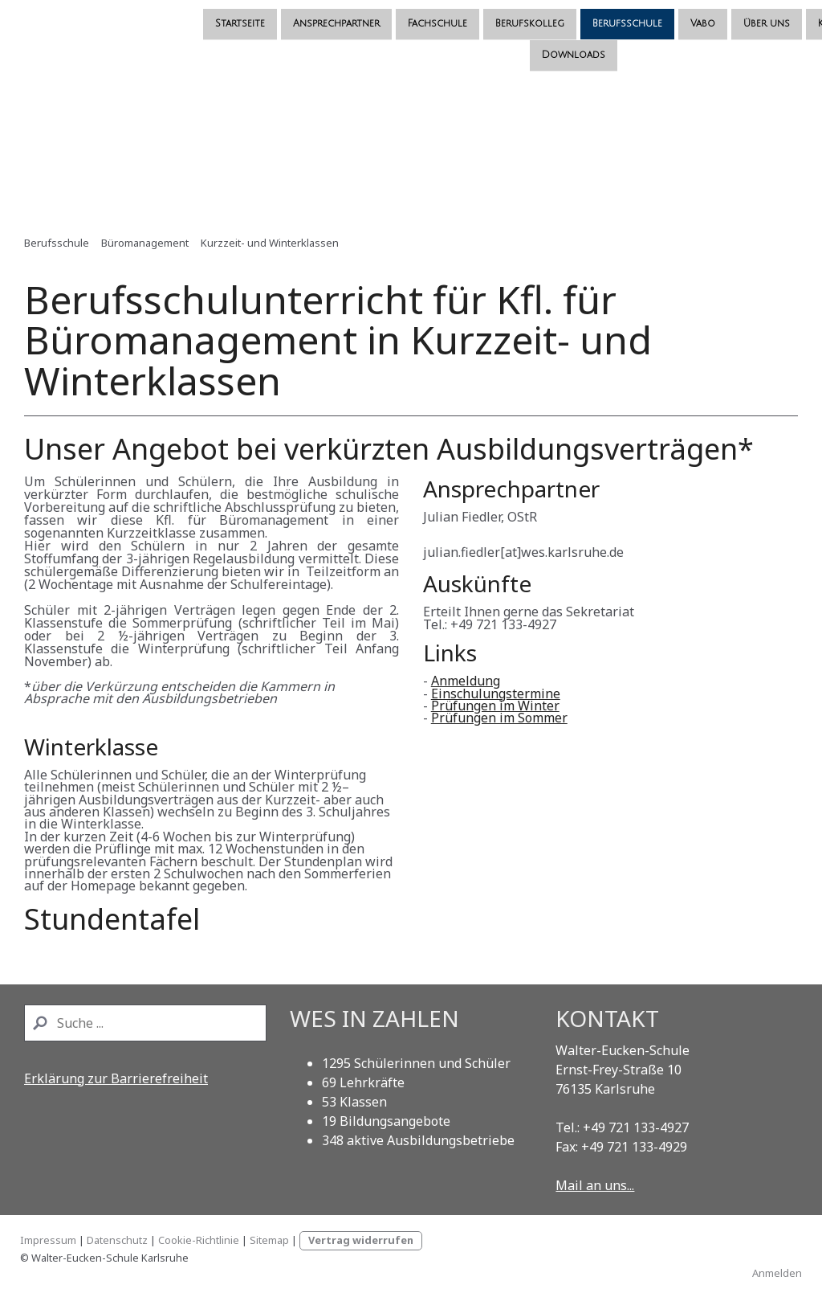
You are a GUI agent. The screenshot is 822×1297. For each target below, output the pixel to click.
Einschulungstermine (495, 693)
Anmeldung (465, 680)
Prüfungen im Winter (495, 705)
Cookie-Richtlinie (198, 1240)
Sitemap (269, 1240)
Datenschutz (117, 1240)
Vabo (543, 15)
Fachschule (277, 15)
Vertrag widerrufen (360, 1240)
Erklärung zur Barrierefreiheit (116, 1078)
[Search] (145, 1022)
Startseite (80, 15)
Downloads (413, 48)
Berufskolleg (370, 15)
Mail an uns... (594, 1185)
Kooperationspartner (712, 15)
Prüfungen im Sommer (499, 717)
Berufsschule (468, 15)
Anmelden (777, 1273)
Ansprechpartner (176, 15)
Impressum (48, 1240)
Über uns (607, 15)
